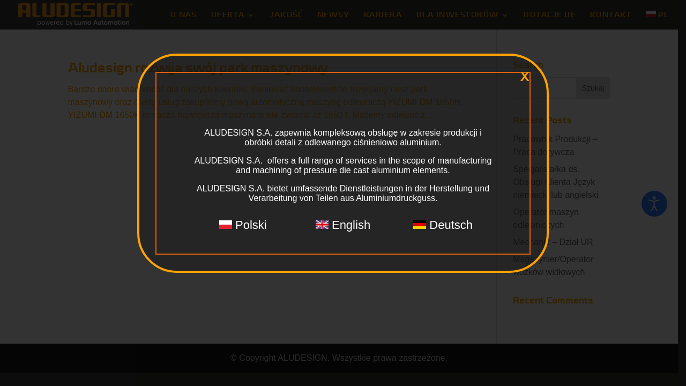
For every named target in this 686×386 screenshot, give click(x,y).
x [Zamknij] (525, 76)
